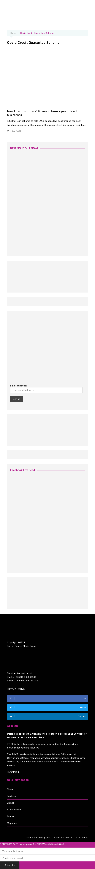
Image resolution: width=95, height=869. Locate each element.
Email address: (46, 388)
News (10, 789)
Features (11, 796)
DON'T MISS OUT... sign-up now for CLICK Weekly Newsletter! (32, 844)
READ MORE (13, 771)
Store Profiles (14, 809)
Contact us (82, 837)
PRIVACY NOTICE (16, 688)
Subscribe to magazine (38, 837)
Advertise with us (63, 837)
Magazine (12, 823)
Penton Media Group (25, 646)
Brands (10, 802)
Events (10, 816)
